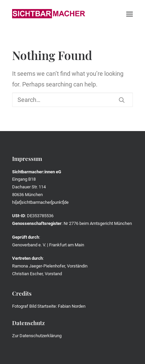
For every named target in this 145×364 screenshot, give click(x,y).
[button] (129, 14)
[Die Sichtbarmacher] (48, 14)
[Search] (72, 100)
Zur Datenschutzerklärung (37, 335)
